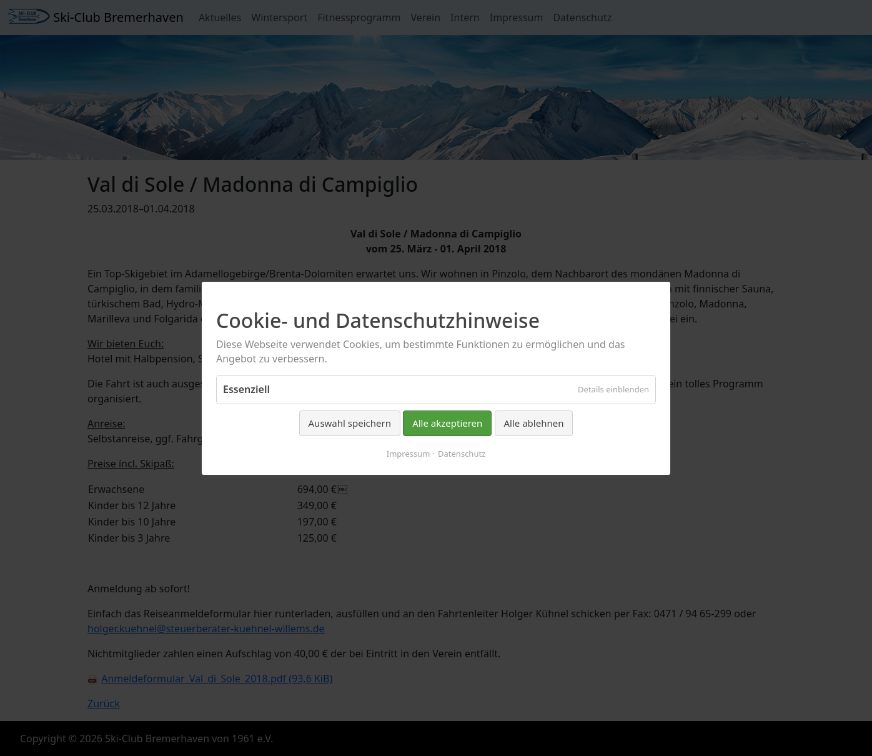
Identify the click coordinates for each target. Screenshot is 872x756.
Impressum (408, 453)
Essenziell (246, 389)
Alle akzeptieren (447, 423)
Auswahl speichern (350, 423)
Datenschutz (461, 453)
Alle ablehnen (534, 423)
